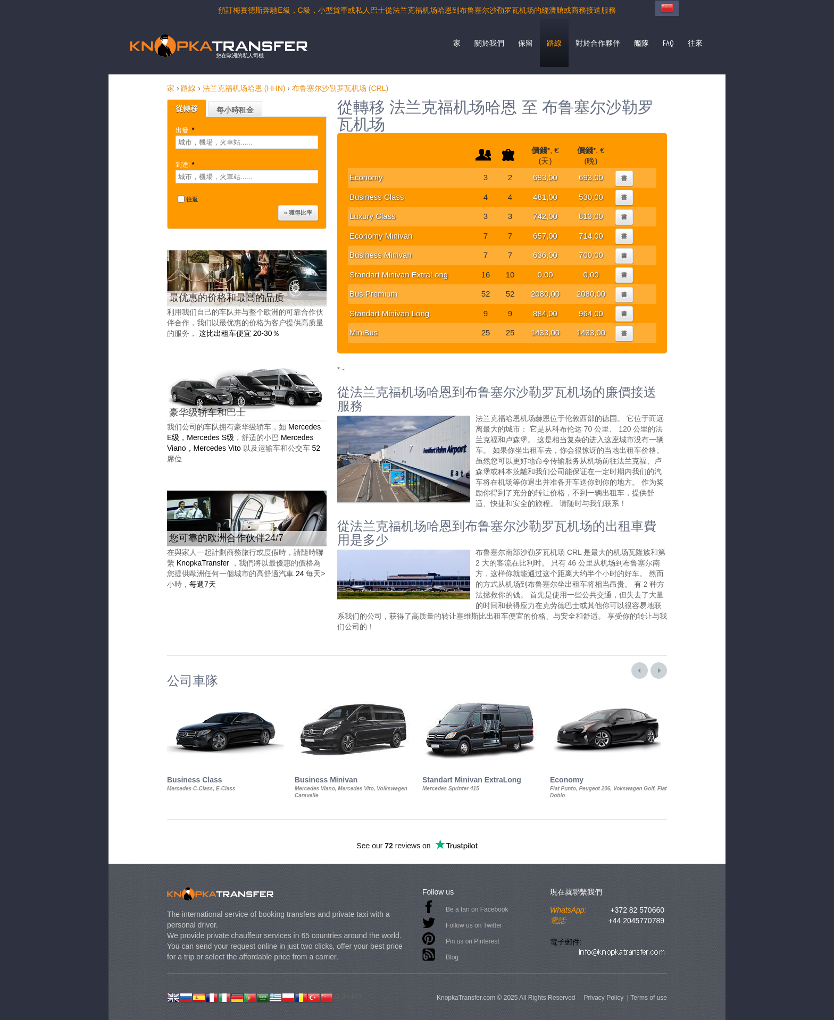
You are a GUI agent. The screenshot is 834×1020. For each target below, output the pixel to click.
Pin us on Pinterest (472, 941)
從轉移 (187, 108)
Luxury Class (372, 216)
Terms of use (648, 997)
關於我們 (489, 43)
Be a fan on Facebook (477, 909)
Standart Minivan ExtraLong (398, 274)
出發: (186, 130)
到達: (186, 164)
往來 (695, 43)
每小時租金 (235, 110)
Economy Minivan (380, 235)
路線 (554, 43)
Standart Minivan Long (389, 313)
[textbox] (247, 142)
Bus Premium (373, 293)
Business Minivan (380, 254)
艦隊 (641, 43)
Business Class (376, 196)
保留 (525, 43)
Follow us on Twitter (474, 925)
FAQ (668, 43)
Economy (366, 177)
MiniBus (363, 332)
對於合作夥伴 (598, 43)
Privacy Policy (603, 997)
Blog (452, 957)
